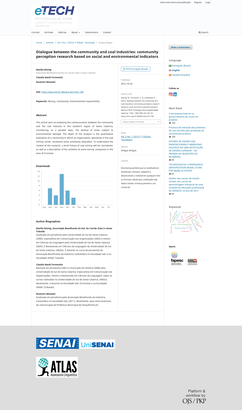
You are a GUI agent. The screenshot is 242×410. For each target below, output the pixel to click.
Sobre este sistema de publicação (175, 2)
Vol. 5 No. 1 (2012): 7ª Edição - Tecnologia (76, 42)
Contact (107, 32)
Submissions (91, 32)
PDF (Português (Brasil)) (136, 69)
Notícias (62, 32)
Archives (48, 32)
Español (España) (181, 74)
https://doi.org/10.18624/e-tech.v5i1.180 (62, 92)
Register (198, 2)
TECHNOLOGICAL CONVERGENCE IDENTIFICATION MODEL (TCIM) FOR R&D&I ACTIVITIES (186, 167)
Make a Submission (180, 47)
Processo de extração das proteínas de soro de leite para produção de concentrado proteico (187, 130)
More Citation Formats (133, 121)
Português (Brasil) (181, 65)
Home (39, 42)
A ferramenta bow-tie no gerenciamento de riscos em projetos (183, 116)
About (74, 32)
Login (208, 2)
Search (203, 32)
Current (35, 32)
